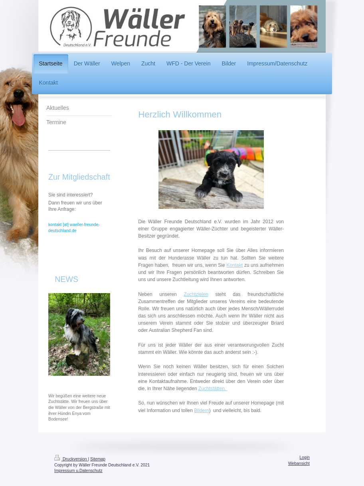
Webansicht (299, 463)
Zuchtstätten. (213, 388)
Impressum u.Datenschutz (78, 470)
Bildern (201, 410)
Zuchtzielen (196, 294)
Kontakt (234, 265)
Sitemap (97, 459)
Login (305, 457)
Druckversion (71, 459)
